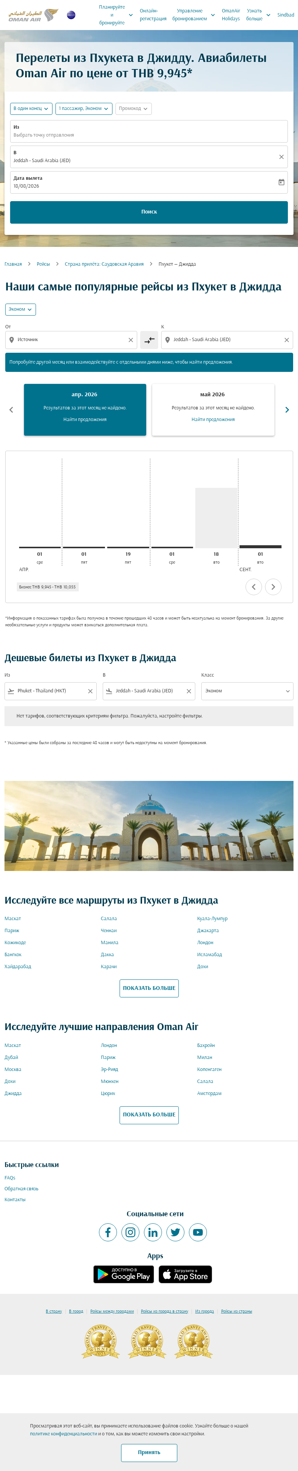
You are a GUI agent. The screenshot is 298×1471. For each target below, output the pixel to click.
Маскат (12, 919)
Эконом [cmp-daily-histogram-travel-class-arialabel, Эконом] (17, 309)
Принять (149, 1453)
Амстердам (209, 1093)
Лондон (205, 943)
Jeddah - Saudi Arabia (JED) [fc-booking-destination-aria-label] (41, 161)
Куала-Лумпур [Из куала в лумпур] (212, 919)
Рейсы (43, 264)
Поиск (149, 212)
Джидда (13, 1093)
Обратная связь (21, 1189)
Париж (11, 931)
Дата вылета (27, 178)
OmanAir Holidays (231, 15)
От (8, 327)
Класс (207, 675)
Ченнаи (109, 931)
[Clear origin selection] (132, 340)
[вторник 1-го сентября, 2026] (261, 546)
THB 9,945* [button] (162, 74)
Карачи (109, 967)
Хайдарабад (17, 967)
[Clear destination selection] (288, 340)
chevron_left (254, 587)
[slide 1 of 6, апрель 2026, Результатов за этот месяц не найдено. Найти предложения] (85, 410)
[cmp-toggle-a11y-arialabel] (149, 340)
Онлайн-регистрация (153, 15)
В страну (54, 1311)
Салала (109, 919)
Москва (12, 1069)
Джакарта (208, 931)
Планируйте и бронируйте (118, 15)
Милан (204, 1057)
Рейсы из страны (236, 1311)
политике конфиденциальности (63, 1434)
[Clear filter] (90, 691)
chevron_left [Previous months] (11, 410)
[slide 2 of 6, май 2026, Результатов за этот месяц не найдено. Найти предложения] (213, 410)
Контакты (14, 1200)
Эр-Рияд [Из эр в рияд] (109, 1069)
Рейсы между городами (112, 1311)
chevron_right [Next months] (287, 410)
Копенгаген (209, 1069)
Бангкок (12, 955)
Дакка (107, 955)
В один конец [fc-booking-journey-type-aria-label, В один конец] (27, 108)
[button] (83, 109)
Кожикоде (15, 943)
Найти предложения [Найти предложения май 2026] (213, 420)
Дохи (202, 967)
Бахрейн (206, 1045)
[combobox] (72, 340)
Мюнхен (109, 1081)
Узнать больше (260, 15)
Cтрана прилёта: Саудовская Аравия (104, 264)
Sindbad (285, 15)
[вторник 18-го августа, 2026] (216, 518)
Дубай (11, 1057)
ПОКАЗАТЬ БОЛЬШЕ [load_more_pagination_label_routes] (149, 988)
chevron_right (273, 587)
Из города (204, 1311)
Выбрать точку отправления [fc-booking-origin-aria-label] (43, 135)
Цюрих (108, 1093)
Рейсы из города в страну (164, 1311)
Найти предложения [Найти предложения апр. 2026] (84, 420)
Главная (13, 264)
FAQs (9, 1178)
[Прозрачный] (283, 157)
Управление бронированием (195, 15)
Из (16, 127)
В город (76, 1311)
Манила (109, 943)
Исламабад (209, 955)
